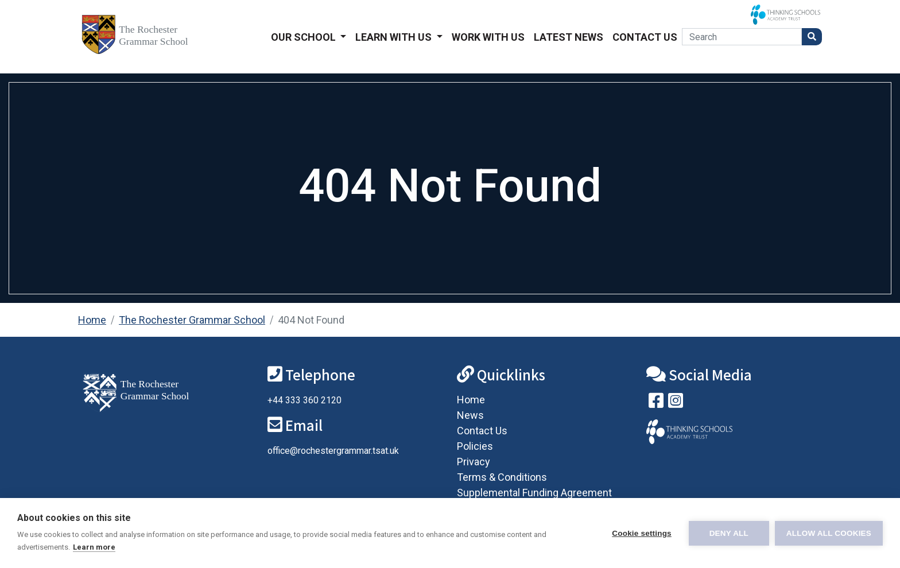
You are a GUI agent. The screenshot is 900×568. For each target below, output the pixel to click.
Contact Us (644, 37)
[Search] (742, 36)
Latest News (568, 37)
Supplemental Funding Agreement (534, 493)
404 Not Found (311, 320)
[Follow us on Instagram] (675, 403)
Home (92, 320)
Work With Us (488, 37)
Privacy (473, 462)
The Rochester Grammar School (192, 320)
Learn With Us (394, 37)
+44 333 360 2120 (304, 400)
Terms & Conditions (502, 477)
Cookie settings (642, 533)
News (470, 415)
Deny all (728, 533)
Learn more (94, 547)
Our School (304, 37)
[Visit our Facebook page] (656, 403)
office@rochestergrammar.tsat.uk (333, 450)
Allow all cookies (828, 533)
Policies (475, 446)
